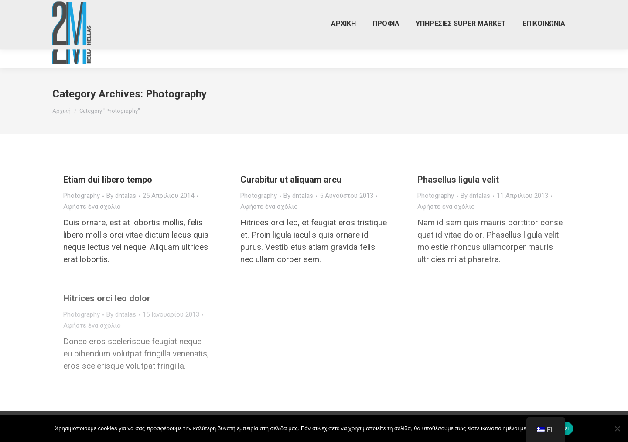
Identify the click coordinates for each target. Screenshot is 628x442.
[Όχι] (617, 428)
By (121, 196)
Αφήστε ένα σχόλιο (92, 207)
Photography (81, 196)
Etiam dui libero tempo (107, 179)
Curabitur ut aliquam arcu (290, 179)
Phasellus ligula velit (458, 179)
